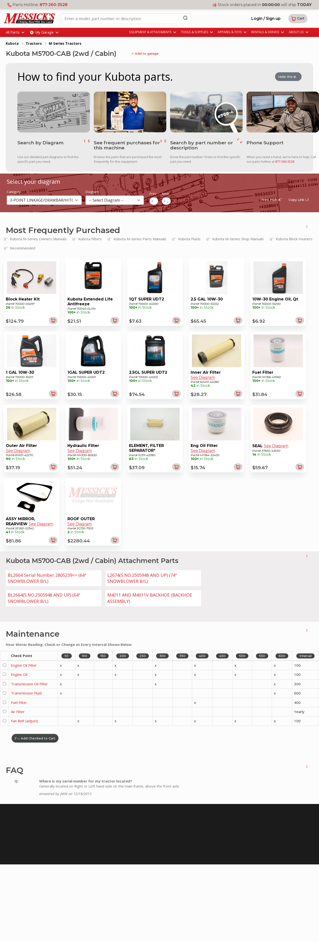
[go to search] (240, 145)
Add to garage (145, 53)
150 (103, 655)
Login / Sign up (266, 18)
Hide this (288, 77)
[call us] (282, 111)
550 (262, 655)
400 (202, 655)
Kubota (12, 43)
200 (122, 655)
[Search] (185, 17)
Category (14, 191)
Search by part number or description (201, 145)
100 (84, 655)
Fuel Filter (19, 702)
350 (182, 655)
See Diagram (203, 377)
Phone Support (264, 142)
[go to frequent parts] (163, 145)
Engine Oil (19, 674)
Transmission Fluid (26, 692)
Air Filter (18, 711)
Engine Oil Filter (24, 664)
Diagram (92, 191)
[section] (44, 199)
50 (67, 655)
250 (142, 655)
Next (165, 193)
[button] (297, 18)
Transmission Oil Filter (29, 683)
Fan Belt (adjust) (24, 720)
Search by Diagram (40, 142)
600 (282, 655)
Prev (153, 193)
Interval (305, 655)
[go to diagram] (53, 111)
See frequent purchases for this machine (127, 145)
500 (242, 655)
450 (222, 655)
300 (162, 655)
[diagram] (115, 199)
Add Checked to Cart (35, 738)
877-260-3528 (53, 4)
